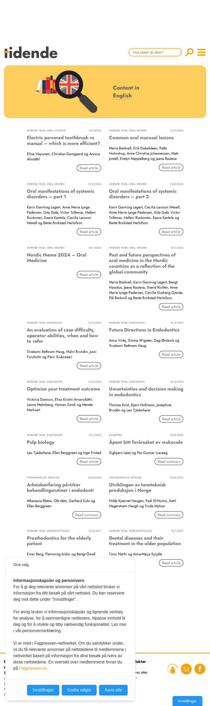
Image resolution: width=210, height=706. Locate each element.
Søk (189, 52)
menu (201, 52)
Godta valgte (79, 690)
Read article (89, 168)
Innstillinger (187, 701)
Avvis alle (113, 690)
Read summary (169, 461)
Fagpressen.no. (33, 668)
